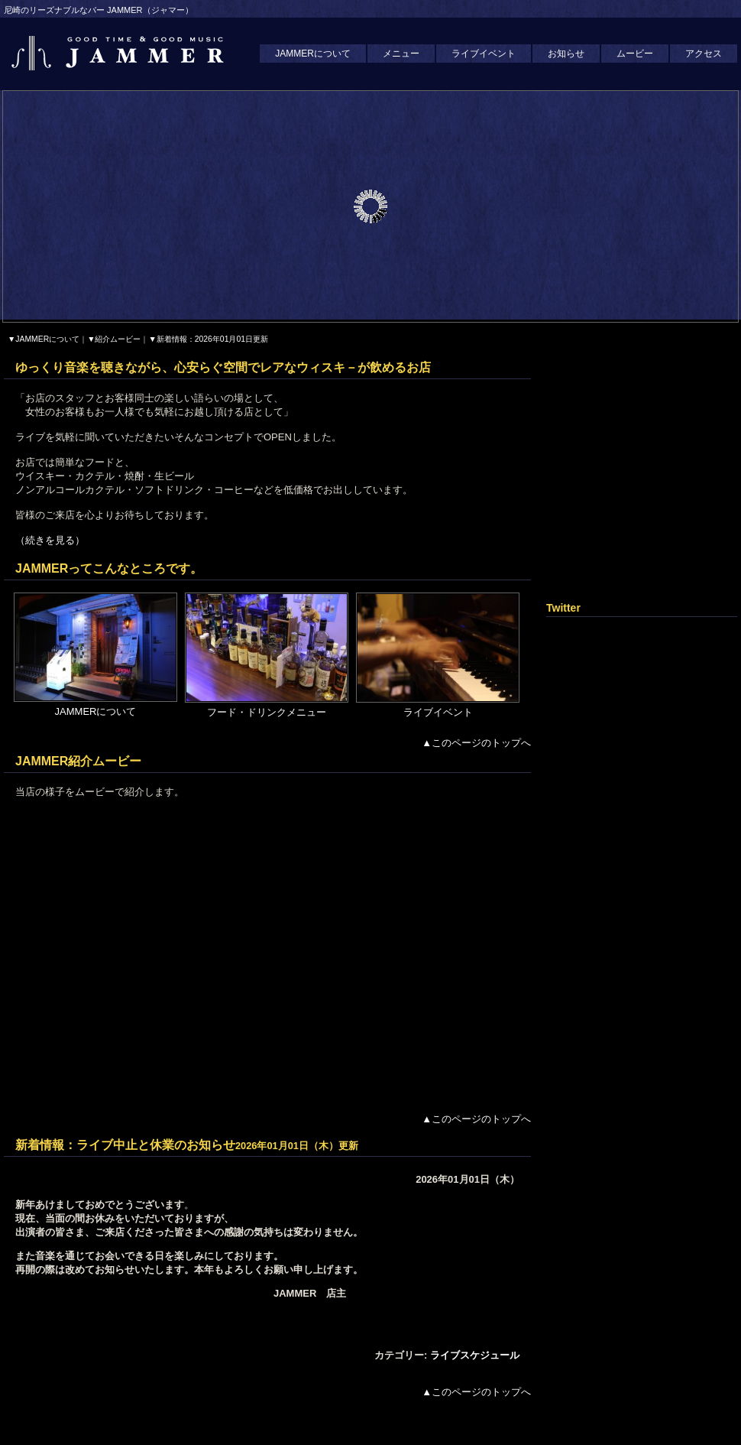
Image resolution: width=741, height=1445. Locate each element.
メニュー (401, 53)
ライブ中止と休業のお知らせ (155, 1144)
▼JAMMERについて (43, 339)
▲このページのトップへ (476, 742)
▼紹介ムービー (114, 339)
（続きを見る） (50, 540)
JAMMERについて (313, 53)
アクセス (703, 53)
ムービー (634, 53)
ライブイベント (483, 53)
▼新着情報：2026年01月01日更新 (208, 339)
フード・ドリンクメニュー (266, 712)
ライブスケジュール (474, 1355)
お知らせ (566, 53)
